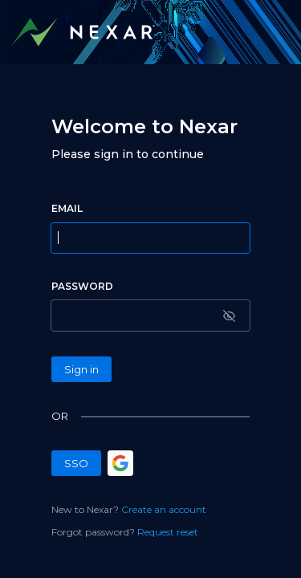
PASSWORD (82, 286)
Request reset (167, 532)
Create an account (163, 509)
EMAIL (67, 208)
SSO (76, 463)
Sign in (81, 369)
